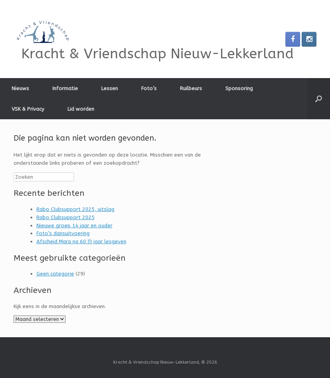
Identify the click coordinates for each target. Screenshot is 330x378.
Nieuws (20, 88)
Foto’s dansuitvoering (63, 233)
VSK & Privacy (28, 109)
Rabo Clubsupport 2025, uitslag (75, 209)
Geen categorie (55, 274)
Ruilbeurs (191, 88)
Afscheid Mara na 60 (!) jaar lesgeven (81, 241)
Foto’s (149, 88)
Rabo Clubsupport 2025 (65, 217)
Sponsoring (239, 88)
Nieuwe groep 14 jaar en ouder (74, 225)
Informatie (65, 88)
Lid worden (80, 109)
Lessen (109, 88)
